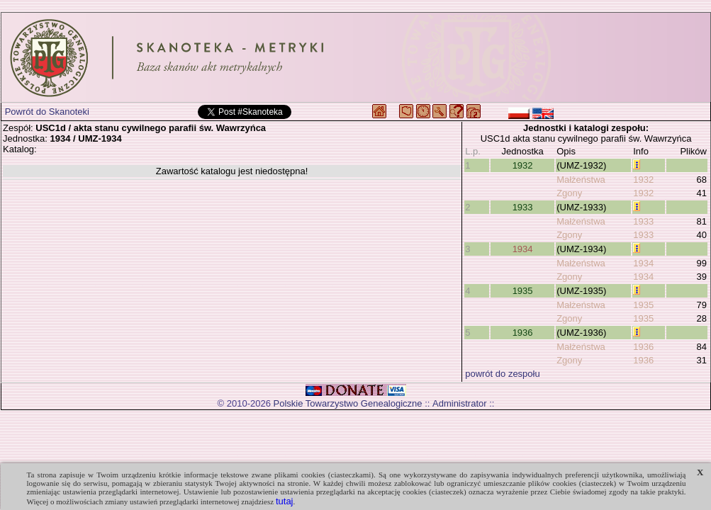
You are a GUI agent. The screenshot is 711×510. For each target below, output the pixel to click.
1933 (523, 207)
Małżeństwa (580, 179)
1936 (523, 332)
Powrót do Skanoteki (47, 111)
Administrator (459, 403)
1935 (523, 290)
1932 (523, 165)
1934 (523, 249)
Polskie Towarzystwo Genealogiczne (348, 403)
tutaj (284, 501)
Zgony (569, 193)
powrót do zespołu (502, 373)
